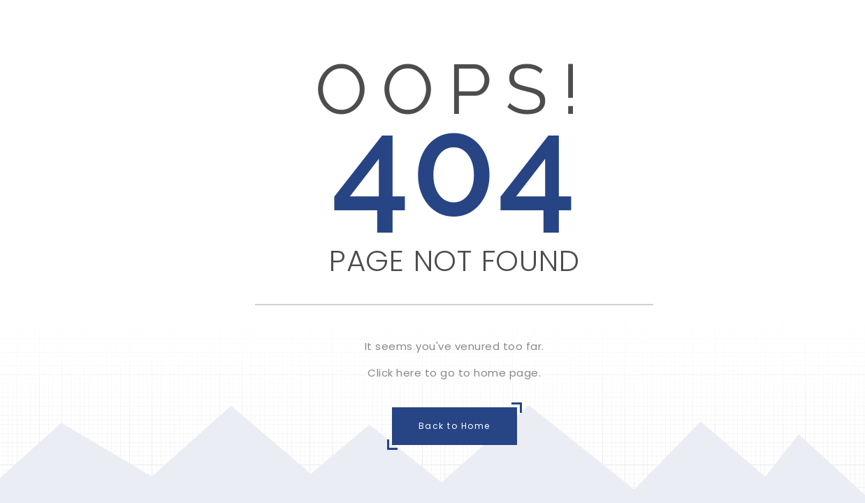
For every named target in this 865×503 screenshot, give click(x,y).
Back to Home (454, 426)
